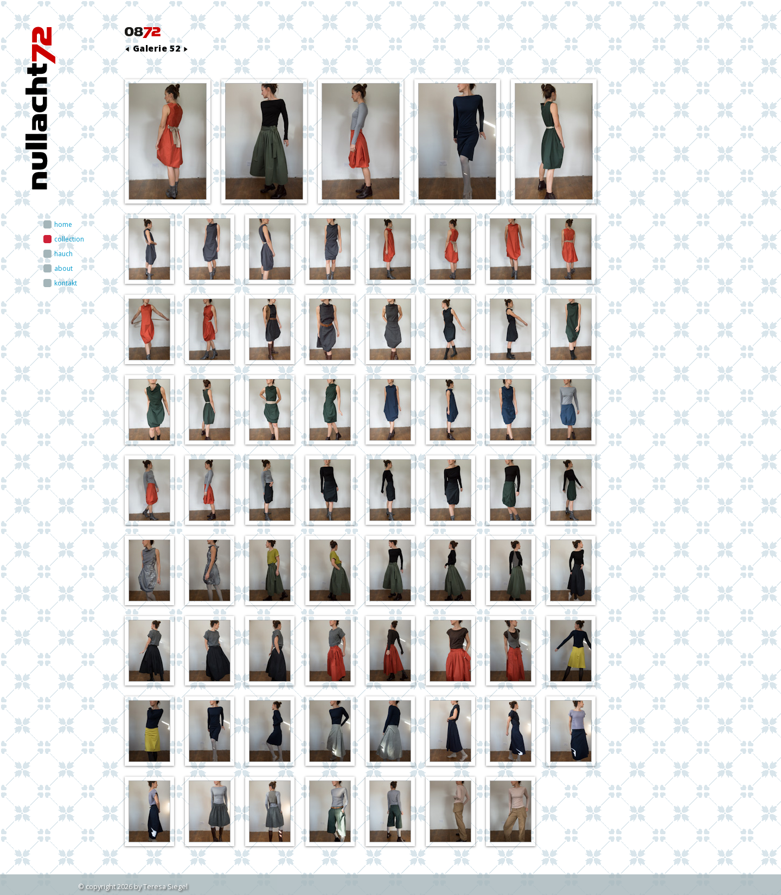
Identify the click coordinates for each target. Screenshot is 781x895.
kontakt (65, 283)
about (63, 268)
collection (69, 239)
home (63, 224)
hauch (63, 253)
